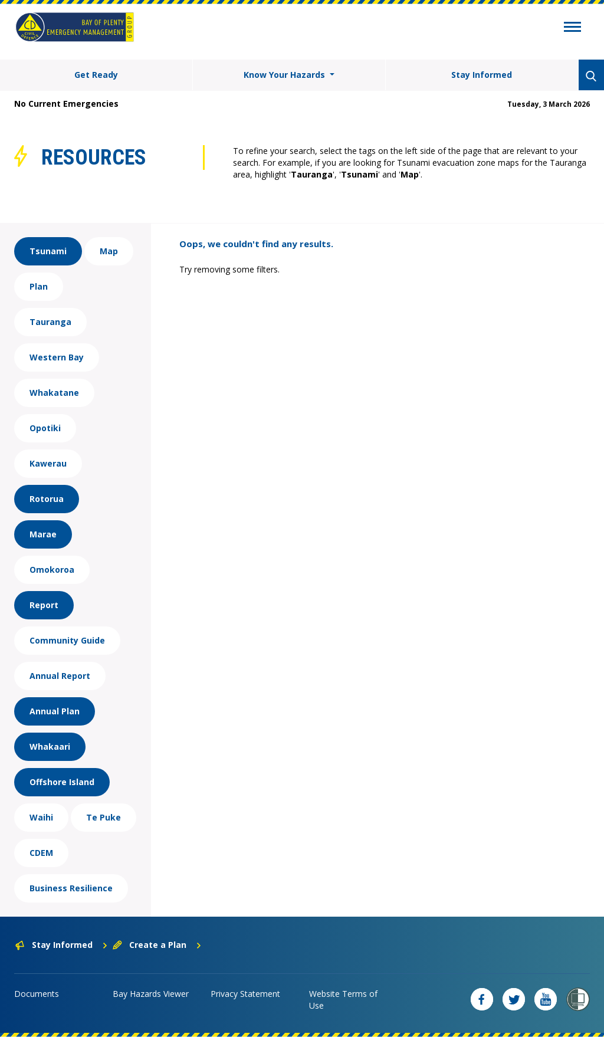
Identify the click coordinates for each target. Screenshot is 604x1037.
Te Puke (103, 817)
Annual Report (59, 675)
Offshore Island (61, 781)
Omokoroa (51, 569)
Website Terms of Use (343, 999)
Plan (38, 286)
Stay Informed (481, 74)
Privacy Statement (245, 993)
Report (43, 605)
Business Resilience (71, 888)
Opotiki (45, 428)
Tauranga (50, 321)
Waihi (41, 817)
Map (109, 251)
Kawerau (48, 463)
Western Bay (56, 357)
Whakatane (54, 392)
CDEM (41, 852)
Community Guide (67, 640)
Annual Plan (54, 711)
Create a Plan (157, 944)
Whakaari (49, 746)
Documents (36, 993)
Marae (43, 534)
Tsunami (48, 251)
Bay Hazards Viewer (151, 993)
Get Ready (96, 74)
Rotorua (46, 498)
